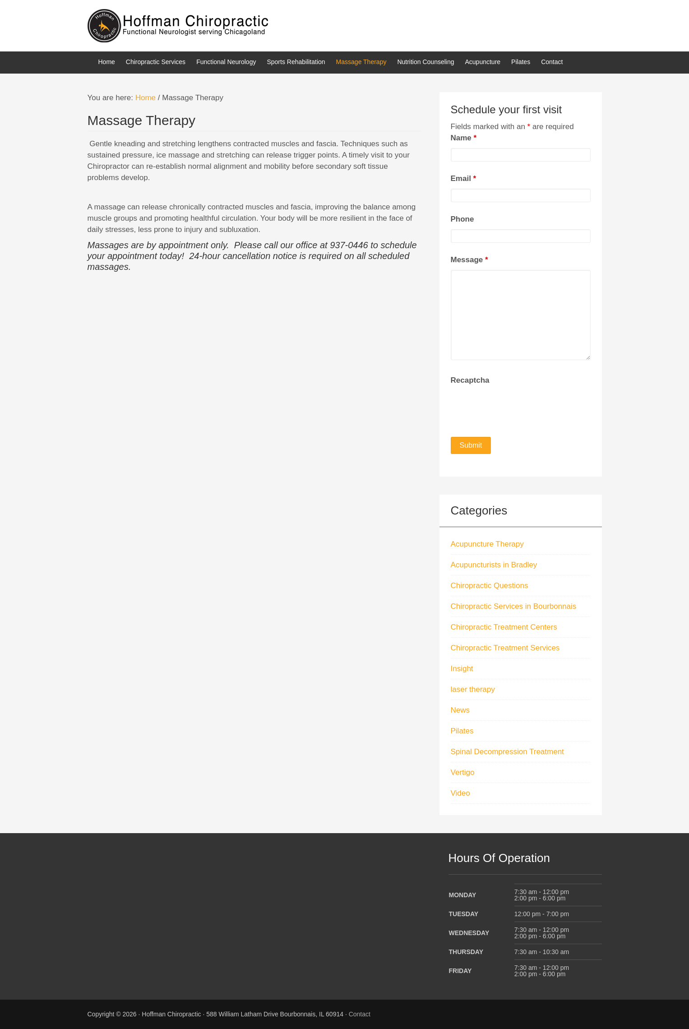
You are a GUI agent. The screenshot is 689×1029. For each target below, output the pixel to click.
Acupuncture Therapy (487, 544)
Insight (462, 668)
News (460, 710)
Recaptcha (470, 380)
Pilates (462, 731)
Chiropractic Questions (489, 585)
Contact (359, 1014)
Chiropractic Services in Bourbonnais (514, 606)
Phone (462, 219)
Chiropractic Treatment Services (505, 648)
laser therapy (473, 689)
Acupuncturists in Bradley (494, 565)
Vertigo (463, 772)
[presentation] (519, 408)
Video (460, 793)
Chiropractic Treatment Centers (504, 627)
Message (469, 259)
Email (463, 178)
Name (464, 138)
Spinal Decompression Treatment (507, 751)
